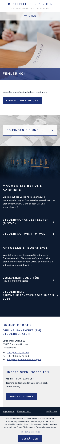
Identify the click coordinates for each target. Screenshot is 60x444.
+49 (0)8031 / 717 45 (18, 352)
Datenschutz (24, 411)
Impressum (9, 411)
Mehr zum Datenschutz (30, 432)
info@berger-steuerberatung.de (24, 359)
